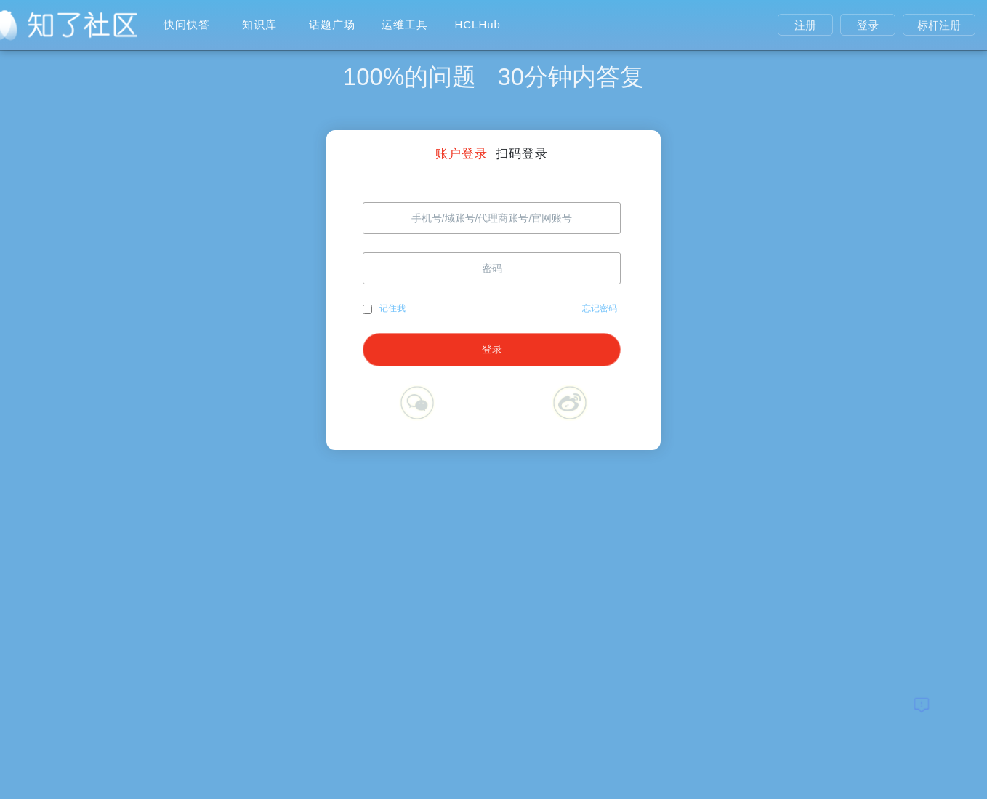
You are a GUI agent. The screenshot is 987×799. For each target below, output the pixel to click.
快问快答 (187, 24)
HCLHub (477, 24)
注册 (805, 25)
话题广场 (332, 24)
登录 (868, 25)
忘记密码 (599, 308)
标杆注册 (939, 25)
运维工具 (405, 24)
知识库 (259, 24)
